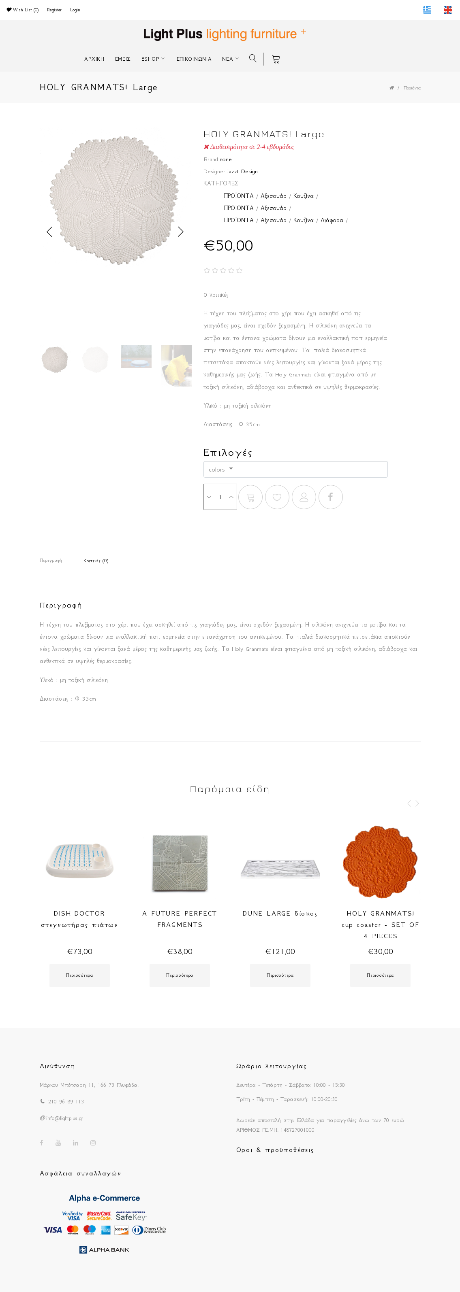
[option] (116, 202)
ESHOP (150, 59)
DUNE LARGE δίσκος (280, 913)
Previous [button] (50, 232)
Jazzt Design (242, 171)
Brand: (211, 159)
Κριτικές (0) (96, 560)
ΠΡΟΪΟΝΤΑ (239, 196)
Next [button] (181, 232)
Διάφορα (332, 220)
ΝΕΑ (227, 59)
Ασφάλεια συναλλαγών (81, 1173)
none (226, 159)
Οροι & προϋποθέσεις (275, 1149)
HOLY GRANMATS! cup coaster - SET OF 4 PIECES (380, 924)
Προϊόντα (412, 88)
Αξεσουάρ (274, 196)
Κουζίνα (303, 196)
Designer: (215, 171)
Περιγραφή (51, 560)
